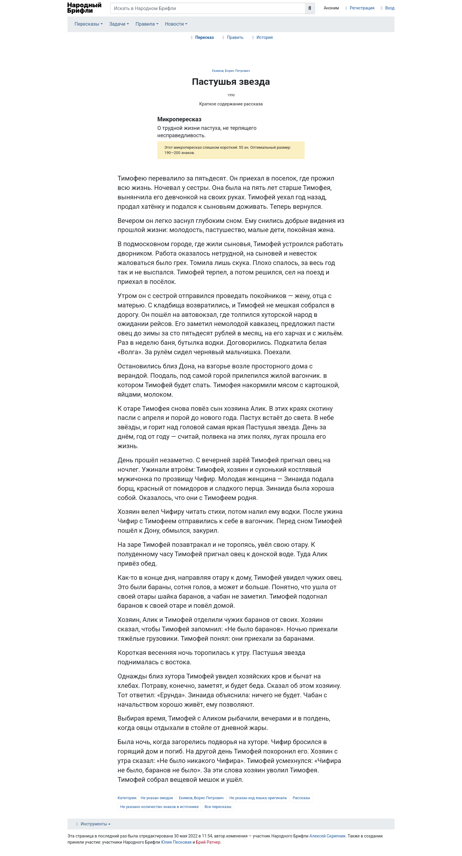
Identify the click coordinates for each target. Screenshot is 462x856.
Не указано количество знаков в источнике (159, 806)
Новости (174, 24)
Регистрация (362, 8)
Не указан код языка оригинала (258, 798)
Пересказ (204, 37)
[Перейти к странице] (310, 8)
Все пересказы (217, 806)
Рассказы (301, 798)
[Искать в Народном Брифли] (207, 8)
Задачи (117, 24)
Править (235, 37)
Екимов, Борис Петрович (231, 71)
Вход (390, 8)
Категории (127, 798)
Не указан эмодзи (157, 798)
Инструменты (94, 824)
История (265, 37)
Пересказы (87, 24)
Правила (145, 24)
